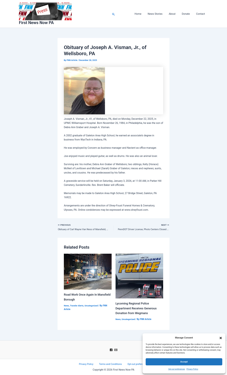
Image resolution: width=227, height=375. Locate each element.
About (175, 13)
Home (143, 13)
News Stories (159, 13)
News (66, 305)
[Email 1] (115, 349)
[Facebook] (111, 349)
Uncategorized (93, 305)
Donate (188, 13)
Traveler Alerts (77, 305)
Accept (184, 361)
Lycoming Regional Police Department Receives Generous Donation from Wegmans (138, 308)
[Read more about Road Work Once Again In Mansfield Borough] (88, 271)
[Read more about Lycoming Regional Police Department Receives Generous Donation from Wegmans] (139, 276)
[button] (220, 337)
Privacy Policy (192, 369)
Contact (201, 13)
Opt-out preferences (176, 369)
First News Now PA (36, 22)
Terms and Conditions (110, 363)
